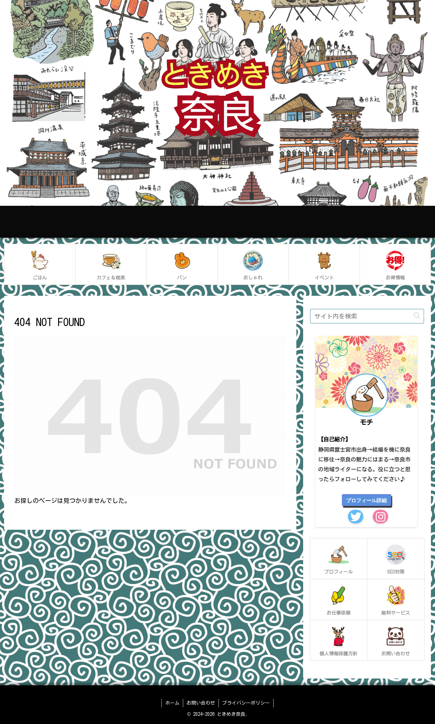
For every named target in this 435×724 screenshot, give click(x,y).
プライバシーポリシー (246, 703)
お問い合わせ (201, 703)
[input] (367, 316)
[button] (417, 316)
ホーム (172, 703)
